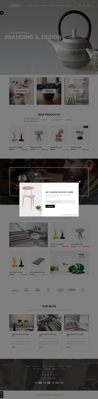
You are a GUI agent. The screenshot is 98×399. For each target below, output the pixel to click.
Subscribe (50, 206)
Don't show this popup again (70, 215)
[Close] (80, 182)
